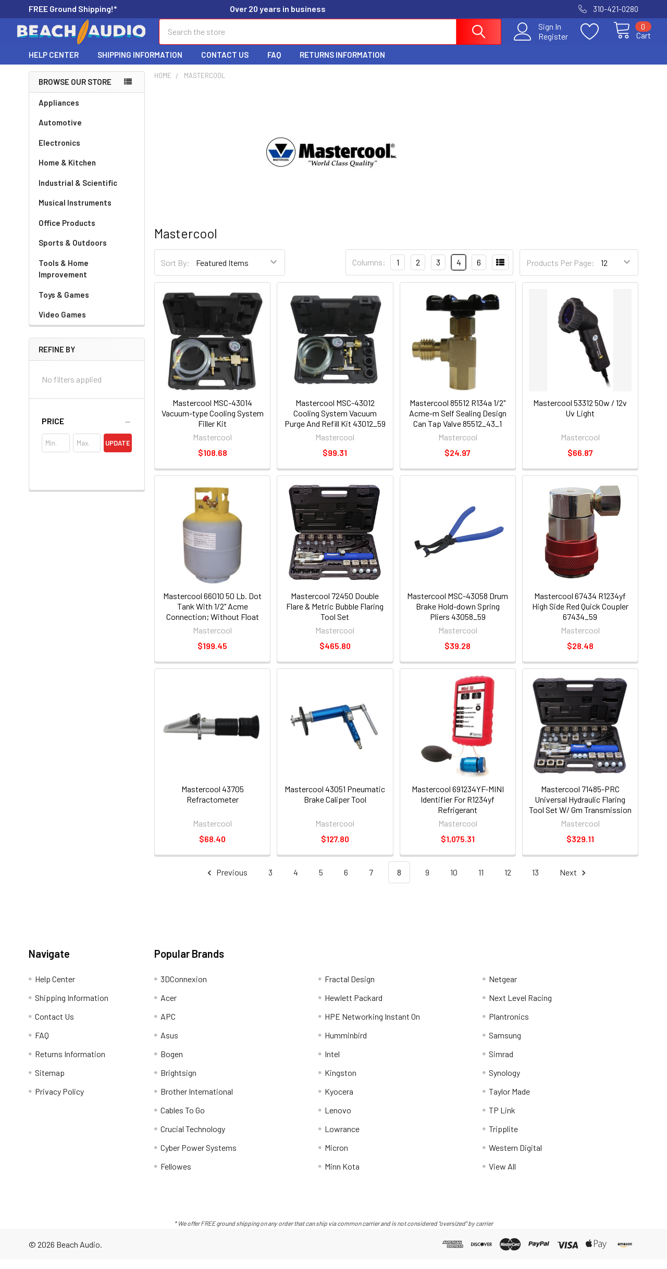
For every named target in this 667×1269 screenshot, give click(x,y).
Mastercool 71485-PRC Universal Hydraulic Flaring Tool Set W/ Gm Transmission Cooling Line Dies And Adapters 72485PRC (580, 819)
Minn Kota (342, 1176)
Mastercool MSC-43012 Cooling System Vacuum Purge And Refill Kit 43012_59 (335, 422)
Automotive (60, 131)
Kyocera (339, 1101)
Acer (168, 1007)
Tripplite (503, 1138)
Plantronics (509, 1026)
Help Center (54, 64)
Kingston (340, 1082)
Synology (504, 1082)
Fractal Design (350, 988)
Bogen (171, 1063)
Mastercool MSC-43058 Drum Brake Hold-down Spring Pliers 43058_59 (457, 615)
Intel (332, 1063)
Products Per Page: (560, 272)
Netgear (503, 988)
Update (117, 452)
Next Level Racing (520, 1007)
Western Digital (515, 1157)
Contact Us (225, 64)
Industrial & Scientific (78, 192)
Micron (336, 1157)
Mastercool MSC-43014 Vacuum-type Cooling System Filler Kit (213, 422)
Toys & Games (64, 304)
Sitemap (50, 1082)
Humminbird (346, 1044)
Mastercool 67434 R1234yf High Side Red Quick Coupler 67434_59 (580, 615)
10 (454, 881)
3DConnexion (183, 988)
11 (481, 881)
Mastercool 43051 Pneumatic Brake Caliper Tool (335, 803)
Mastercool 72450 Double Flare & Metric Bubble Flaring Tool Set (335, 615)
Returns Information (342, 64)
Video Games (62, 323)
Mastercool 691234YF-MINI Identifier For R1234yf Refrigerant (458, 808)
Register (541, 42)
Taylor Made (509, 1101)
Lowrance (342, 1138)
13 (535, 881)
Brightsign (178, 1082)
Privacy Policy (59, 1101)
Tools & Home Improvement (64, 278)
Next (574, 882)
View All (502, 1176)
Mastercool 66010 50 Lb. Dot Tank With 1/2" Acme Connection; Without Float (212, 615)
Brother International (196, 1101)
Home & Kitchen (67, 171)
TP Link (502, 1119)
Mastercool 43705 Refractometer (212, 803)
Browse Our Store (75, 91)
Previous (226, 882)
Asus (169, 1044)
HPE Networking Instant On (372, 1026)
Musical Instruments (75, 212)
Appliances (59, 112)
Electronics (59, 152)
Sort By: (175, 272)
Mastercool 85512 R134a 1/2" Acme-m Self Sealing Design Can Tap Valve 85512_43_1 (458, 422)
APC (168, 1026)
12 (507, 881)
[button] (87, 430)
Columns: (369, 271)
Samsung (505, 1044)
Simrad (501, 1063)
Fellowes (175, 1176)
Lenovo (338, 1119)
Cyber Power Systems (198, 1157)
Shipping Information (139, 64)
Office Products (67, 232)
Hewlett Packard (353, 1007)
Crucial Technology (192, 1138)
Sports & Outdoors (73, 252)
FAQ (274, 64)
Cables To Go (182, 1119)
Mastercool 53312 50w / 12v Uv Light (580, 417)
